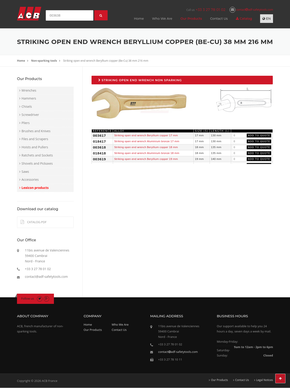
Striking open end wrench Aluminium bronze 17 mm (146, 141)
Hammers (29, 98)
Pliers (26, 123)
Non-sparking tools (44, 61)
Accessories (30, 179)
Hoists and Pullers (35, 147)
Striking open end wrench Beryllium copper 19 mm (146, 159)
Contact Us (219, 19)
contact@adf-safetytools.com (46, 276)
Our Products (191, 19)
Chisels (27, 106)
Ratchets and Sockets (37, 155)
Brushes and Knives (36, 131)
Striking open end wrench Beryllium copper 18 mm (146, 147)
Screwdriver (30, 114)
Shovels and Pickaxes (37, 163)
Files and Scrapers (35, 139)
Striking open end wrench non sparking (140, 80)
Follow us (27, 298)
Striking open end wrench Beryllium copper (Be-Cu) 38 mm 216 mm (105, 61)
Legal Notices (264, 380)
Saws (25, 171)
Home (139, 19)
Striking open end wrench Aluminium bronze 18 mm (146, 153)
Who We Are (162, 19)
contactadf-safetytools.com (251, 10)
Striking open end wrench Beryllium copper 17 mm (146, 135)
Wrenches (29, 90)
